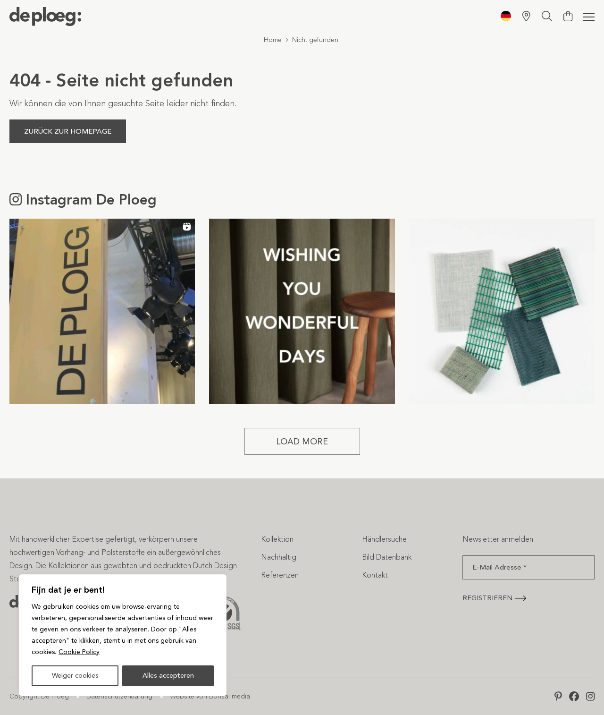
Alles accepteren (168, 676)
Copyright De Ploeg (39, 696)
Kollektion (277, 539)
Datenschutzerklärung (119, 696)
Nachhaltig (278, 557)
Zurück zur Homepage (67, 131)
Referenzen (280, 574)
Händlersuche (384, 539)
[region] (122, 635)
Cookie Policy (79, 652)
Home (273, 40)
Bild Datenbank (386, 557)
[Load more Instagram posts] (302, 441)
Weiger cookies (75, 676)
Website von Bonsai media (210, 696)
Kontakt (375, 574)
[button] (102, 311)
